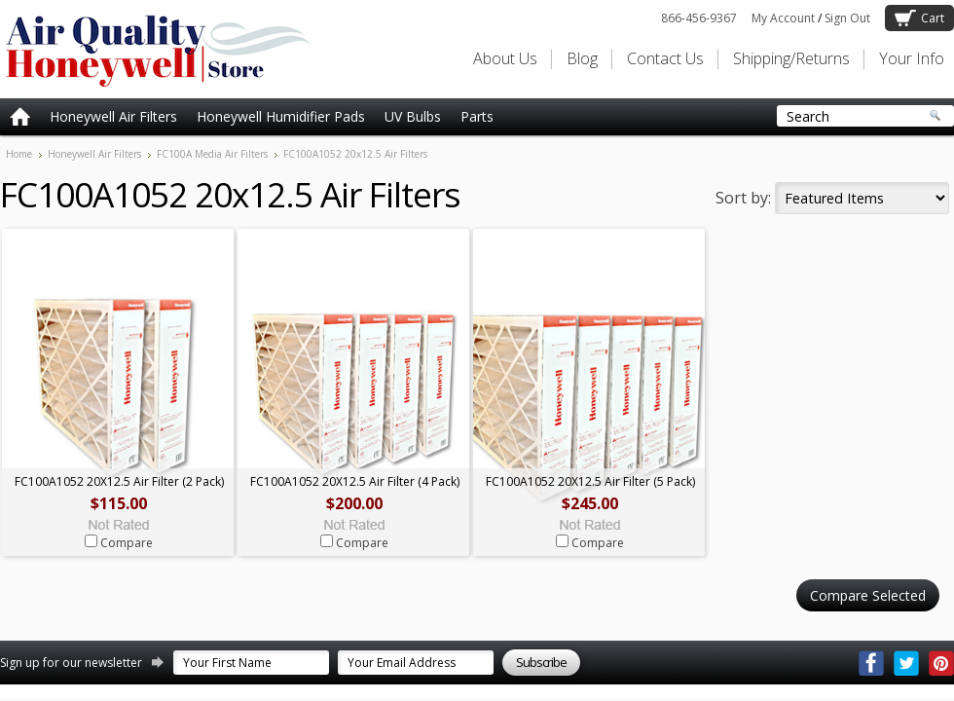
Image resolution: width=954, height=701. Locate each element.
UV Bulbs (413, 116)
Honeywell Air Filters (113, 116)
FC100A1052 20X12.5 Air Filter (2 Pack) (119, 481)
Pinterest (941, 663)
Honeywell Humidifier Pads (281, 116)
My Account (783, 18)
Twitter (906, 663)
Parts (477, 116)
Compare (126, 543)
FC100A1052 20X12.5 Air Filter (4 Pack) (354, 481)
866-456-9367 (699, 18)
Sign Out (847, 18)
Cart (932, 18)
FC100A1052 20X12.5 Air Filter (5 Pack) (590, 481)
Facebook (871, 663)
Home (19, 154)
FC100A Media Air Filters (212, 154)
